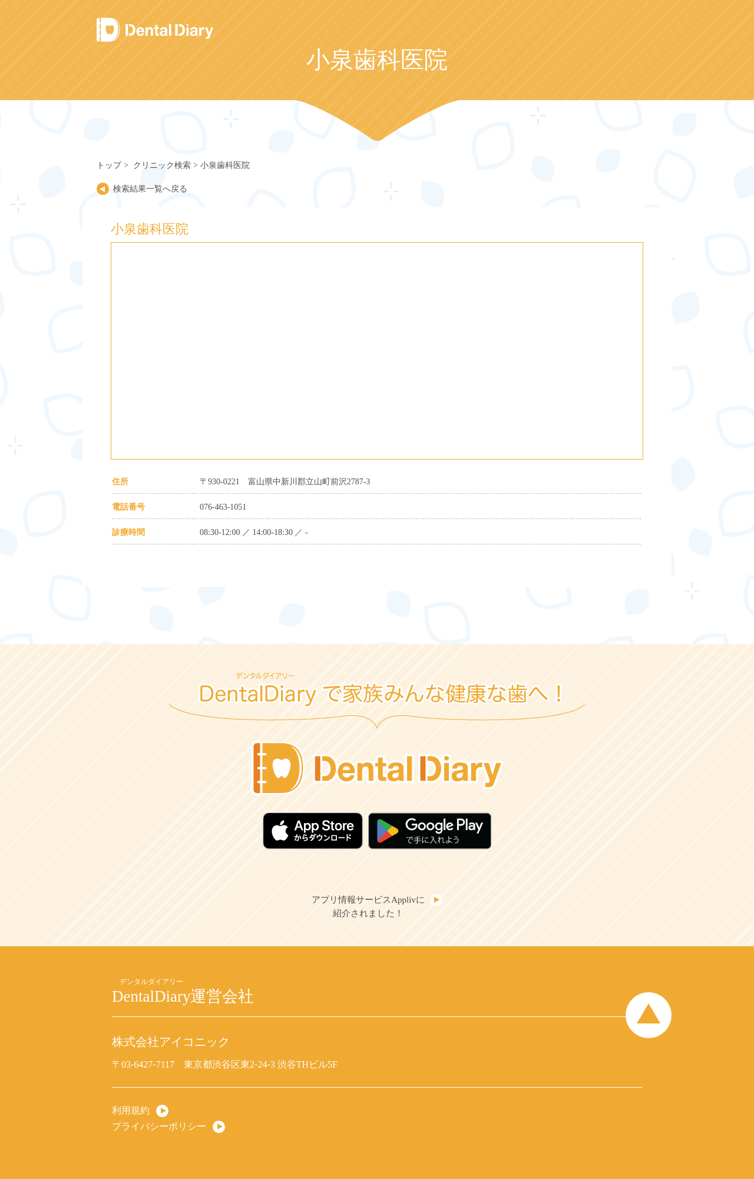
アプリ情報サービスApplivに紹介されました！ (368, 906)
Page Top (649, 1015)
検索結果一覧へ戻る (150, 188)
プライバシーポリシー (159, 1126)
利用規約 (131, 1110)
